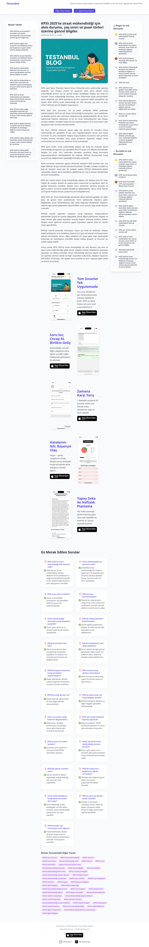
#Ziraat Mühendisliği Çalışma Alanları (55, 875)
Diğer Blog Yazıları (63, 11)
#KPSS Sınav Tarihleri (77, 878)
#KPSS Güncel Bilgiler (75, 868)
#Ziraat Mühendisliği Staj (95, 892)
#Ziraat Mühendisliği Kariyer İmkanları (56, 903)
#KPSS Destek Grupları (81, 903)
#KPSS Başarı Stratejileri (74, 892)
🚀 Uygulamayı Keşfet (84, 11)
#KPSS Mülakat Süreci (80, 875)
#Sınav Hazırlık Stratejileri (78, 871)
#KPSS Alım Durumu (49, 858)
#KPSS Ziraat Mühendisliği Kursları (54, 889)
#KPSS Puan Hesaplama (96, 878)
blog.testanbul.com (67, 929)
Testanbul (12, 3)
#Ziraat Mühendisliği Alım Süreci (54, 871)
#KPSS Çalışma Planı (96, 889)
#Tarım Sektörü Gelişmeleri (52, 896)
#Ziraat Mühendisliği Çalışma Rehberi (78, 896)
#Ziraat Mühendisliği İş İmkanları (54, 878)
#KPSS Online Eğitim (78, 889)
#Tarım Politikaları (48, 864)
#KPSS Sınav (99, 861)
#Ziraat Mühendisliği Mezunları (53, 868)
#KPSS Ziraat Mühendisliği (69, 858)
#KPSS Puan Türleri (49, 861)
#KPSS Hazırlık (87, 861)
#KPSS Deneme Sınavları (72, 899)
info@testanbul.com (82, 929)
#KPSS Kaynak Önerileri (50, 906)
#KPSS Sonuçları (48, 882)
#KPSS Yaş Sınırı (88, 858)
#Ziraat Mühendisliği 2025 (69, 861)
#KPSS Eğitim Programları (51, 910)
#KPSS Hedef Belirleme (95, 906)
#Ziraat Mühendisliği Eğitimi (52, 892)
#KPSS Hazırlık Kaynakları (51, 899)
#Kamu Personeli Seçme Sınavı (70, 864)
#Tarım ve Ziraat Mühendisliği (73, 906)
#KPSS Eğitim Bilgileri (50, 885)
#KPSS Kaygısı (62, 882)
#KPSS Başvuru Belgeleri (80, 882)
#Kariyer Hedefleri (93, 868)
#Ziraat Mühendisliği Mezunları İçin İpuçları (79, 910)
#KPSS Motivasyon (99, 903)
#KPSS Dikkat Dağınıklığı (70, 885)
